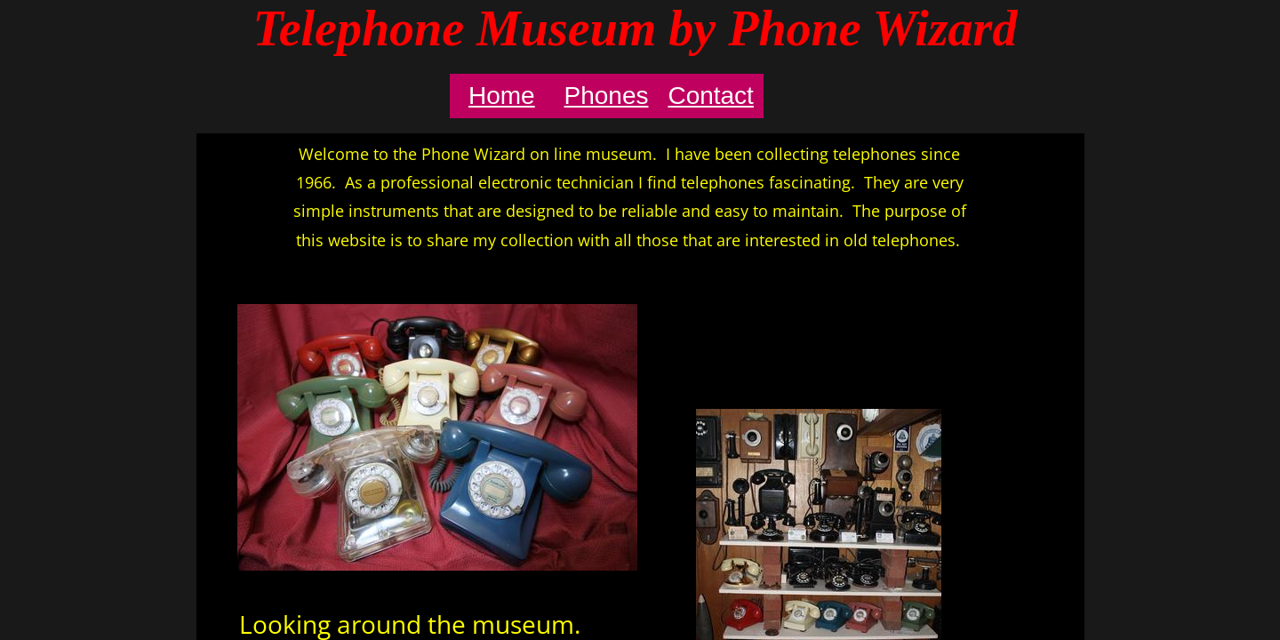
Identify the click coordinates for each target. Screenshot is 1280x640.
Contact (711, 95)
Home (501, 95)
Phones (606, 95)
